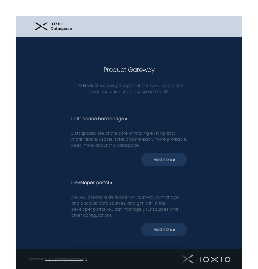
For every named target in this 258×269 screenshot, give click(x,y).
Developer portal (91, 182)
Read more (164, 159)
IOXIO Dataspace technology (66, 259)
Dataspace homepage (99, 118)
